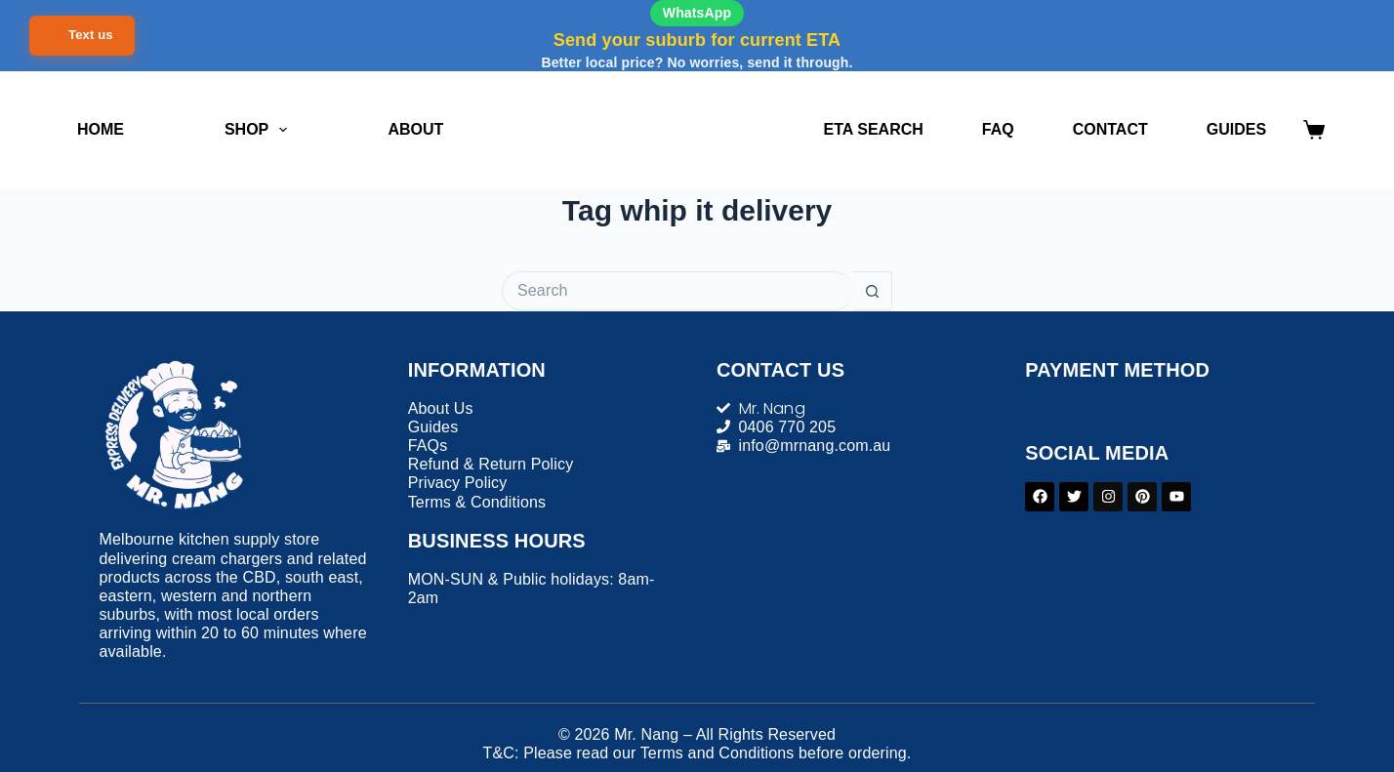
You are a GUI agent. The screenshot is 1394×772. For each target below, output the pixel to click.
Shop (260, 130)
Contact (1110, 129)
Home (100, 129)
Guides (1236, 129)
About (415, 129)
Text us (90, 34)
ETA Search (873, 129)
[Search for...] (677, 290)
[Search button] (872, 290)
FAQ (998, 129)
